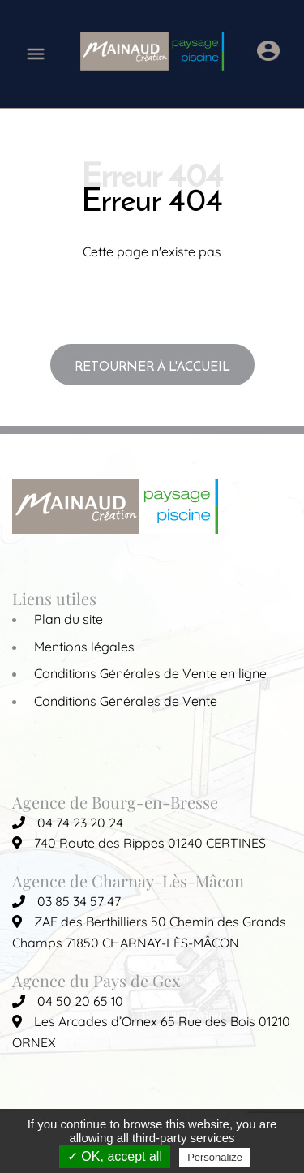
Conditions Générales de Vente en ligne (150, 673)
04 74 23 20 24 (67, 822)
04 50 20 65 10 (67, 1001)
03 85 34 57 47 (66, 901)
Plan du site (68, 619)
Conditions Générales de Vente (125, 701)
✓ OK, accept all (114, 1156)
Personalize (214, 1157)
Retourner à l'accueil (152, 366)
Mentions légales (84, 646)
